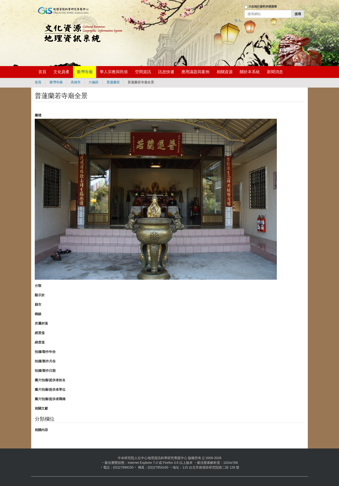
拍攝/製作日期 (45, 370)
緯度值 (40, 342)
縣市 (38, 304)
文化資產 (61, 72)
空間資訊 (143, 72)
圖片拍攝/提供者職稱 (50, 399)
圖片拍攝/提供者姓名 (50, 380)
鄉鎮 (38, 314)
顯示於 (40, 295)
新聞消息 (275, 72)
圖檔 (38, 115)
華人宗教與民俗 (114, 72)
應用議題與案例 (195, 72)
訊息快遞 (166, 72)
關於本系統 (250, 72)
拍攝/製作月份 (45, 361)
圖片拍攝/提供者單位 (50, 389)
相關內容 (41, 430)
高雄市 (76, 82)
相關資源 (225, 72)
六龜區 (94, 82)
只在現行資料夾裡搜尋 (262, 6)
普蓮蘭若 (113, 82)
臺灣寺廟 (85, 72)
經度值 (40, 333)
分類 (38, 285)
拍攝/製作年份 (45, 352)
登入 (238, 20)
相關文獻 (41, 408)
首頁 (42, 72)
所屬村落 (41, 323)
